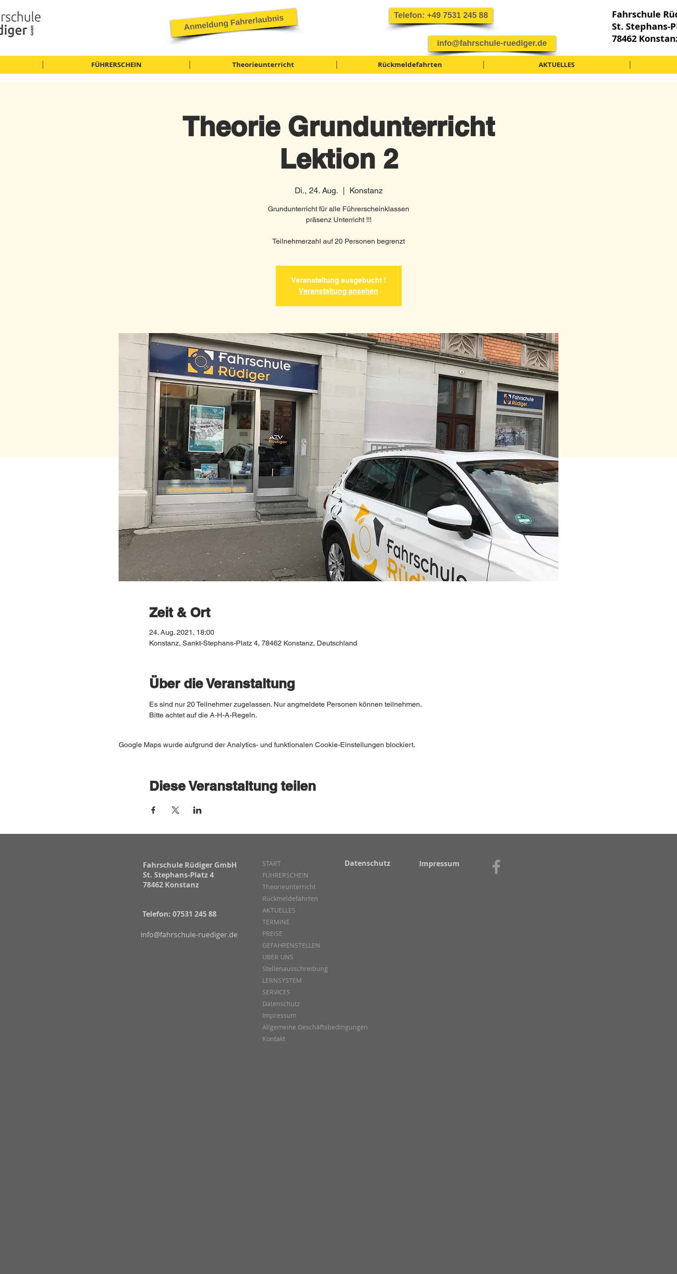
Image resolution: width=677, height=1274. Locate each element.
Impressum (279, 1015)
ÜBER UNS (277, 957)
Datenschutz (281, 1003)
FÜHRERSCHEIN (285, 875)
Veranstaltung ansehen (338, 291)
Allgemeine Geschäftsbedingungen (310, 1027)
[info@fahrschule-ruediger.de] (492, 43)
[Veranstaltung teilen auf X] (175, 810)
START (271, 863)
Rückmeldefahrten (290, 898)
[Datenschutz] (367, 863)
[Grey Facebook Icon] (496, 866)
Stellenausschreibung (295, 968)
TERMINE (276, 922)
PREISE (272, 933)
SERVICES (276, 992)
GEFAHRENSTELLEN (291, 945)
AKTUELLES (279, 910)
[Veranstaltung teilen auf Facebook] (153, 810)
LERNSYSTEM (282, 980)
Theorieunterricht (289, 886)
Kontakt (273, 1038)
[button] (441, 15)
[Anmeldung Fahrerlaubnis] (233, 22)
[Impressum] (439, 864)
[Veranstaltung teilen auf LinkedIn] (197, 810)
